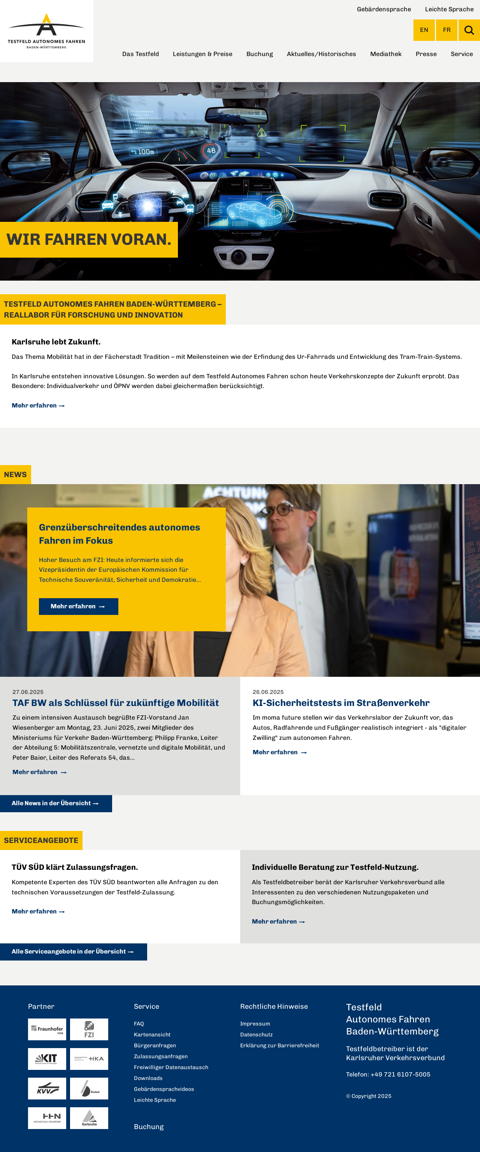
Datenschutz (256, 1034)
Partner (41, 1006)
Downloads (148, 1078)
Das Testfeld (140, 54)
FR (447, 29)
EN (424, 29)
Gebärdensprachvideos (164, 1089)
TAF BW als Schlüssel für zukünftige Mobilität (115, 702)
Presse (426, 54)
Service (462, 54)
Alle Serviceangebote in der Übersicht (69, 951)
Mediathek (386, 54)
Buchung (259, 54)
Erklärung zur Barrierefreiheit (279, 1045)
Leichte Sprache (449, 9)
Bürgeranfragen (155, 1045)
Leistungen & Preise (202, 54)
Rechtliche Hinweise (274, 1006)
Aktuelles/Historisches (321, 54)
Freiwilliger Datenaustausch (171, 1067)
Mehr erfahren (34, 405)
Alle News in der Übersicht (51, 803)
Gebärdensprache (384, 9)
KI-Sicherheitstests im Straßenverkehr (341, 702)
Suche (469, 30)
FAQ (139, 1023)
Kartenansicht (152, 1034)
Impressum (255, 1023)
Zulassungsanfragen (161, 1056)
